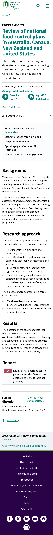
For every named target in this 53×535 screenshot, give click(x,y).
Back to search (16, 107)
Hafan (5, 15)
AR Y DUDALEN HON (26, 116)
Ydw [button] (4, 439)
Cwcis (26, 497)
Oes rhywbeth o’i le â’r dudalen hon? (24, 445)
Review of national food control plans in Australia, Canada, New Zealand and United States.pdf (29, 374)
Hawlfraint (26, 456)
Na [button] (9, 439)
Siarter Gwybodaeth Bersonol (26, 485)
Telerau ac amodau (26, 473)
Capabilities (11, 132)
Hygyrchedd (26, 462)
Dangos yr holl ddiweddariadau (35, 399)
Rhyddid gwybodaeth (27, 468)
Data (26, 503)
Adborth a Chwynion (26, 491)
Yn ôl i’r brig (13, 420)
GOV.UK (26, 509)
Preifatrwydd (26, 479)
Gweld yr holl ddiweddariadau (17, 91)
